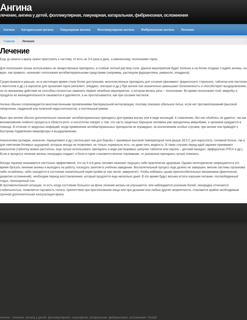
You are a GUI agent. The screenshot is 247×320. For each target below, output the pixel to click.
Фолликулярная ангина (115, 29)
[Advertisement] (54, 259)
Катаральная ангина (37, 29)
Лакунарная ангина (75, 29)
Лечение (187, 29)
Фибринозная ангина (157, 29)
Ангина (16, 7)
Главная (9, 41)
